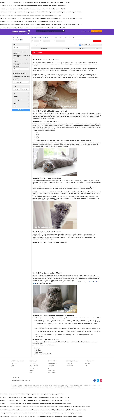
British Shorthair (34, 367)
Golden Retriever (52, 363)
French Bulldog (52, 372)
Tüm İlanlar (36, 45)
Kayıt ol (88, 31)
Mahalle (17, 79)
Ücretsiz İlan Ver (96, 31)
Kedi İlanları (16, 37)
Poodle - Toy (51, 370)
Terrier (49, 368)
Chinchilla (32, 370)
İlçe (16, 66)
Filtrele (21, 110)
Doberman (87, 363)
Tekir (31, 372)
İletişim (13, 367)
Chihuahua (50, 367)
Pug (86, 365)
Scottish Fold (17, 39)
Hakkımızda (14, 363)
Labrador (87, 367)
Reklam (13, 365)
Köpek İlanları (69, 365)
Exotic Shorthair (34, 368)
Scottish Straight (34, 365)
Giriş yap (83, 31)
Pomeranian (51, 365)
